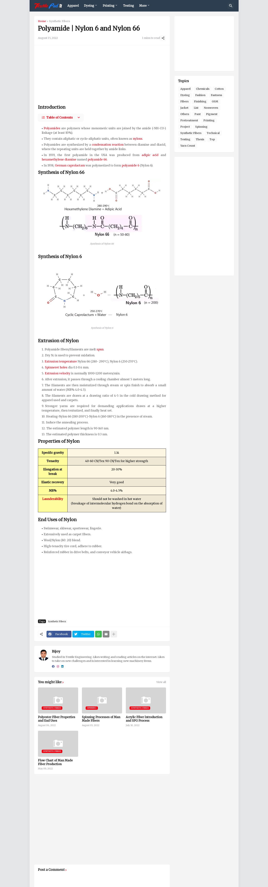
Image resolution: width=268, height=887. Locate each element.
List (196, 107)
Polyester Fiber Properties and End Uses (56, 719)
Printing (108, 5)
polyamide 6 (130, 165)
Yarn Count (187, 145)
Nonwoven (211, 107)
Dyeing (89, 5)
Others (184, 114)
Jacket (184, 107)
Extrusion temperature (61, 361)
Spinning (201, 126)
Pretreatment (189, 120)
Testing (128, 5)
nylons (137, 138)
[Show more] (113, 634)
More (143, 5)
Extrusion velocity (57, 373)
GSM (215, 101)
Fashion (200, 95)
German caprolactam (70, 165)
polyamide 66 (97, 159)
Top (212, 139)
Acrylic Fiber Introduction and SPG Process (144, 719)
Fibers (184, 101)
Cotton (219, 88)
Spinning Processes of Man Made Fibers (101, 719)
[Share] (163, 38)
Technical (213, 133)
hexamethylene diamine (59, 159)
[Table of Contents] (60, 117)
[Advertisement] (102, 75)
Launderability (52, 499)
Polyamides (52, 128)
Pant (197, 114)
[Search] (231, 6)
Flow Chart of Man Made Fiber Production (55, 762)
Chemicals (202, 88)
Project (185, 126)
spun (100, 349)
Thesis (200, 139)
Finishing (200, 101)
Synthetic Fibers (59, 21)
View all (161, 682)
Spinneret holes (56, 367)
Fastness (216, 95)
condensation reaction (108, 144)
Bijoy (56, 651)
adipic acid (150, 155)
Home (42, 21)
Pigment (211, 114)
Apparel (73, 5)
